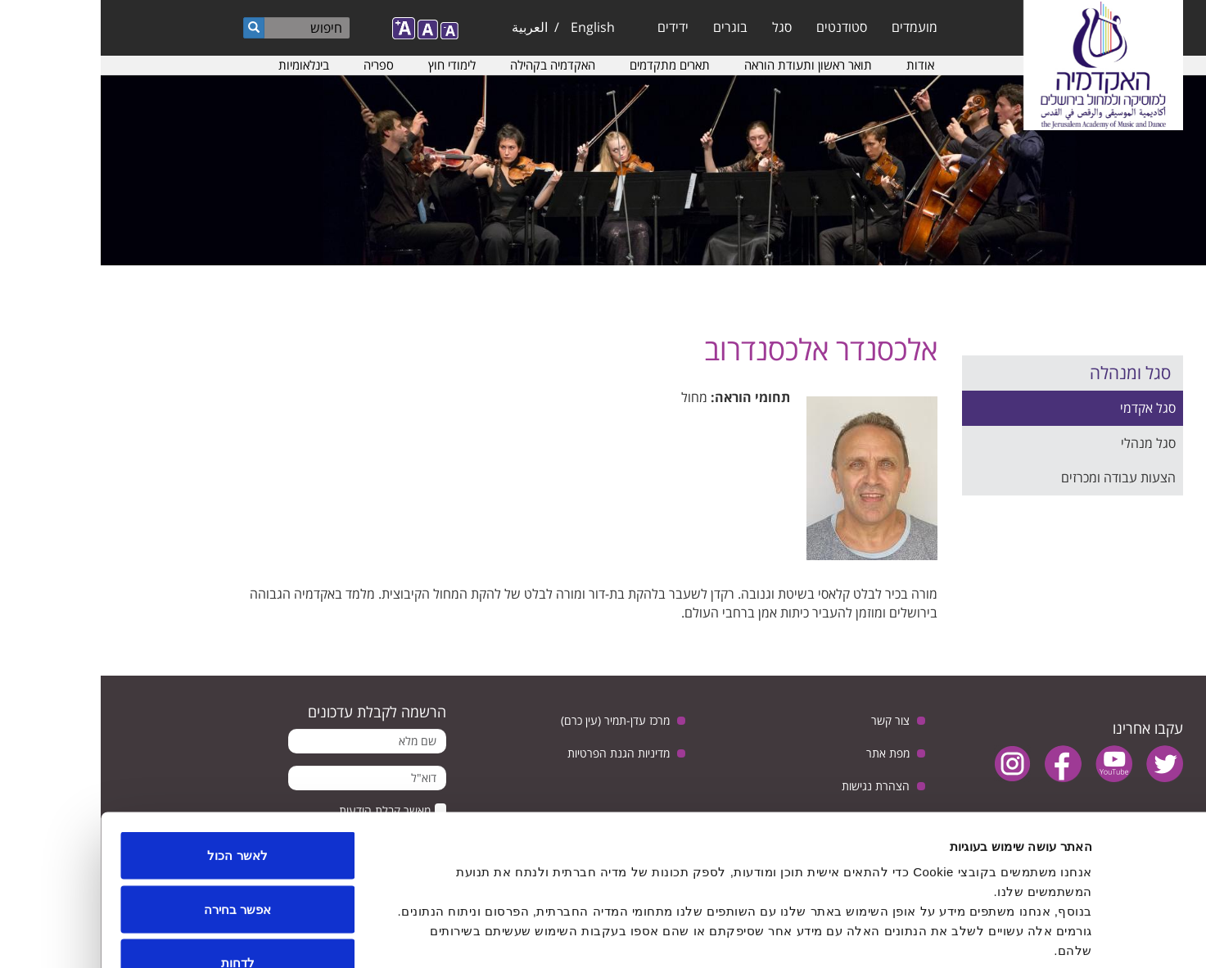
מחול (593, 397)
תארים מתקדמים (569, 65)
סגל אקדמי (1047, 408)
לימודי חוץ (351, 65)
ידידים (572, 27)
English (492, 27)
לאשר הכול (136, 753)
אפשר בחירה (136, 807)
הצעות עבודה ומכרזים (1017, 477)
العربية (429, 27)
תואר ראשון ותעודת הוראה (707, 65)
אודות (819, 65)
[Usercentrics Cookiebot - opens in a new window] (1100, 936)
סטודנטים (741, 27)
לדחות (137, 860)
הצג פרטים (434, 936)
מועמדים (814, 27)
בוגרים (629, 27)
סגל (681, 27)
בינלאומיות (203, 65)
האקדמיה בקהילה (452, 65)
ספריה (278, 65)
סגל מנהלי (1047, 443)
